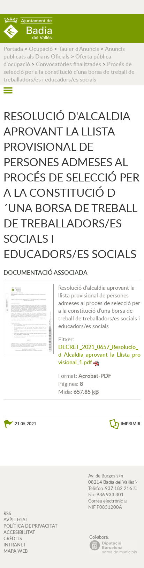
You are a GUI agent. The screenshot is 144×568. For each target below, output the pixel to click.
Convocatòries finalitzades (68, 64)
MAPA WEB (15, 551)
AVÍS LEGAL (15, 519)
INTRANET (14, 545)
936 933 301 (110, 494)
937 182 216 (118, 488)
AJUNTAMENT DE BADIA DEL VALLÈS (27, 28)
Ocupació (41, 49)
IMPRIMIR (131, 424)
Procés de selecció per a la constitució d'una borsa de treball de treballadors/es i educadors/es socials (69, 71)
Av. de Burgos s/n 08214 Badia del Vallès (111, 479)
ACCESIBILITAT (19, 532)
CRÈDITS (12, 538)
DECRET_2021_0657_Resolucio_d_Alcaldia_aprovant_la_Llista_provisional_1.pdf (99, 354)
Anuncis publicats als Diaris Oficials (64, 52)
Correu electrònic (105, 501)
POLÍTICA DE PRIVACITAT (30, 526)
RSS (7, 513)
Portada (13, 49)
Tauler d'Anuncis (79, 49)
